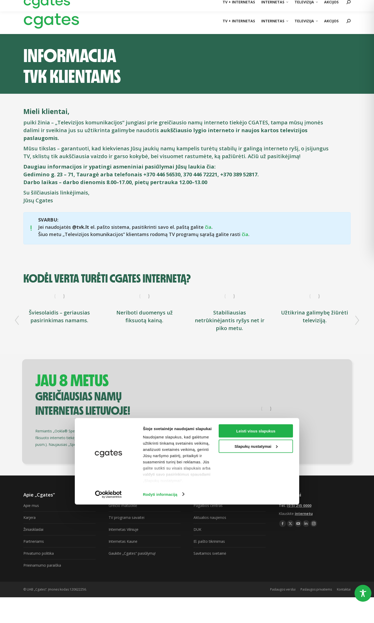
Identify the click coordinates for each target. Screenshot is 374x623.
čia (208, 227)
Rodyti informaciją (160, 613)
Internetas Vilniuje (123, 529)
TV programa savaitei (126, 517)
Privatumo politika (38, 553)
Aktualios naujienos (209, 517)
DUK (197, 529)
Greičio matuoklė (123, 505)
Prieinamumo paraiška (42, 565)
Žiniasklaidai (33, 529)
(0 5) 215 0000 (339, 4)
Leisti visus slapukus (256, 549)
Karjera (29, 517)
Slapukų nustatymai (256, 564)
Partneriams (33, 541)
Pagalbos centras (208, 505)
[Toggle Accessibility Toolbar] (363, 593)
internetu (304, 513)
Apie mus (31, 505)
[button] (17, 320)
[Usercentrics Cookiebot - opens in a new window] (108, 613)
